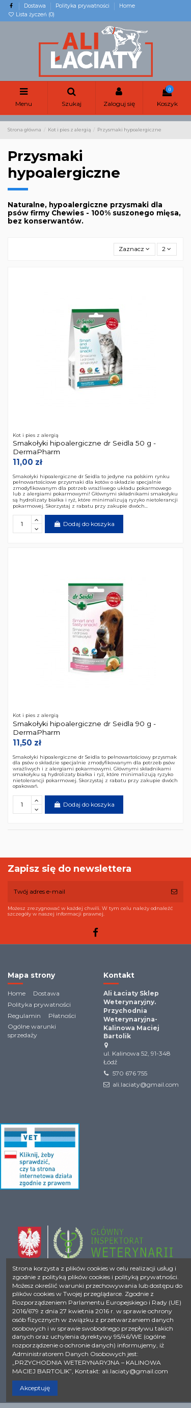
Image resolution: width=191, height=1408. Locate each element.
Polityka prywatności (83, 6)
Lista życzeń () (31, 14)
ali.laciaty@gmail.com (146, 1084)
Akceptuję (35, 1388)
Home (127, 6)
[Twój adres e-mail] (86, 891)
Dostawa (35, 6)
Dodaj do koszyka (83, 524)
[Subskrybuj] (174, 891)
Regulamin (24, 1015)
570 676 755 (130, 1073)
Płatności (62, 1015)
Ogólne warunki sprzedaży (32, 1031)
